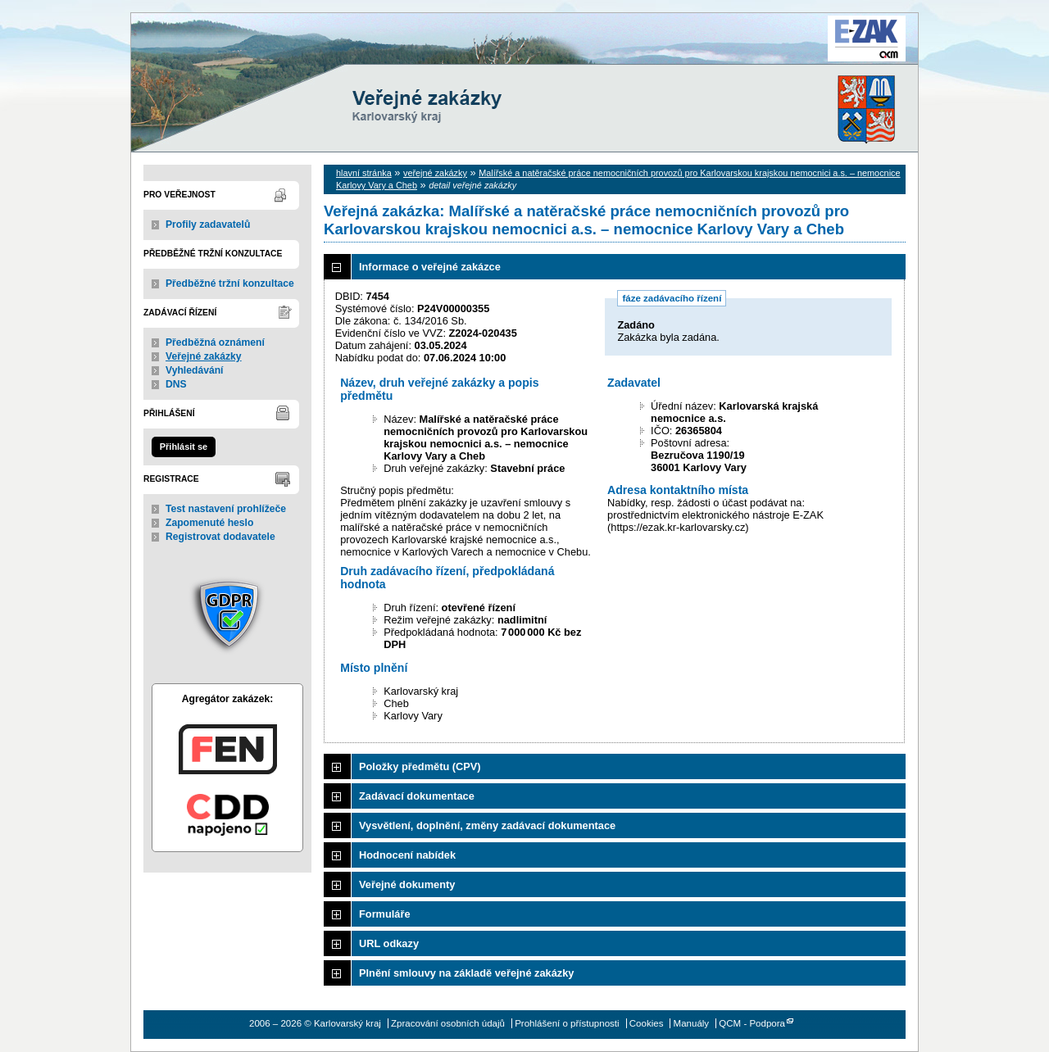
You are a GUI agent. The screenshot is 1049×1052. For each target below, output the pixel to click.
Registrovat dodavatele (220, 536)
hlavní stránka (364, 173)
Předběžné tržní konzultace (230, 283)
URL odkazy (389, 943)
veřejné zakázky (435, 173)
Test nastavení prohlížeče (226, 509)
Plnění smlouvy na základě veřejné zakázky (466, 973)
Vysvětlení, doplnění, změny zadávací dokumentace (487, 825)
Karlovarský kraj (475, 53)
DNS (176, 384)
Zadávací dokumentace (417, 796)
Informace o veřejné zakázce (430, 267)
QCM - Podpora (752, 1023)
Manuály (692, 1023)
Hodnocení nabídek (407, 855)
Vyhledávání (195, 370)
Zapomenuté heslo (209, 522)
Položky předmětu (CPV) (420, 766)
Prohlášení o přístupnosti (567, 1023)
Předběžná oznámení (215, 342)
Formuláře (385, 914)
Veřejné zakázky (204, 356)
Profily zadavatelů (208, 224)
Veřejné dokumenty (407, 884)
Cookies (646, 1023)
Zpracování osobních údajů (448, 1023)
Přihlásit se (183, 446)
